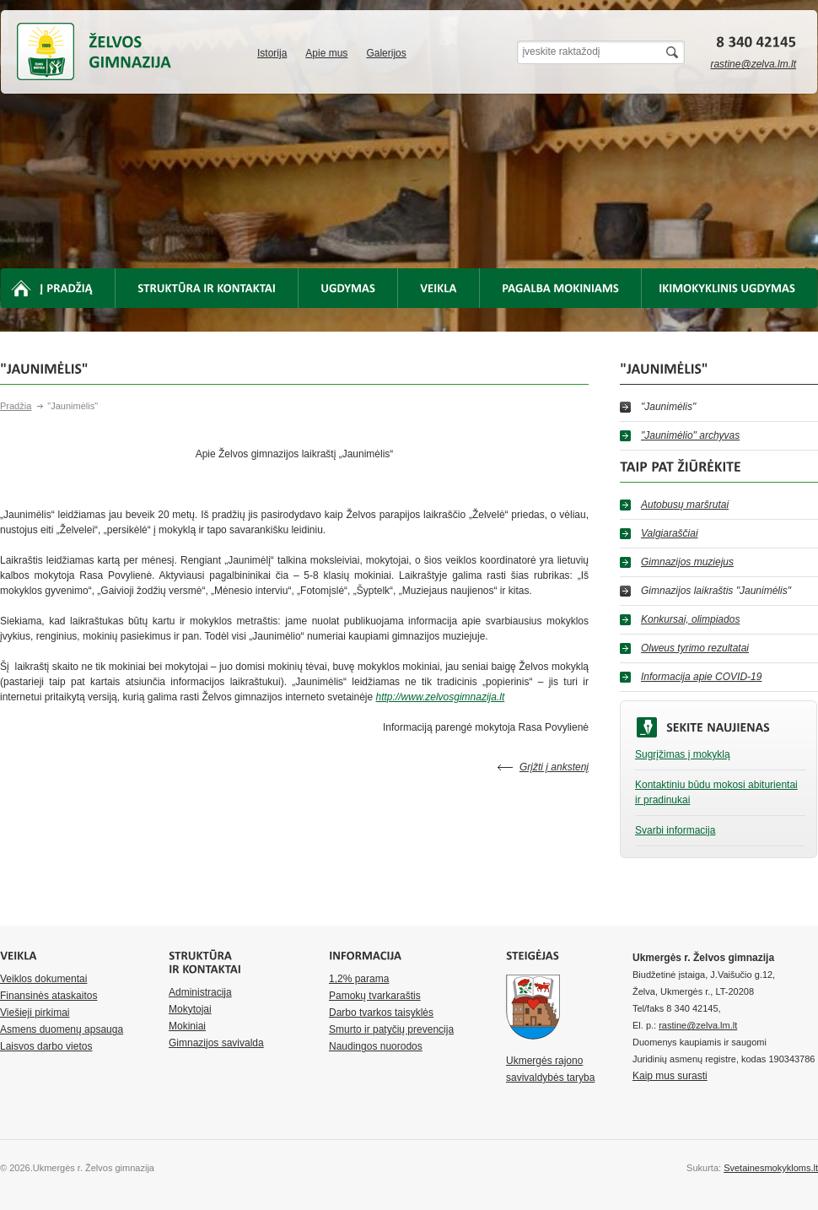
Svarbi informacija (675, 830)
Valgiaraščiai (669, 533)
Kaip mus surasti (670, 1076)
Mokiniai (187, 1026)
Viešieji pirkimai (34, 1012)
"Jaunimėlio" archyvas (690, 435)
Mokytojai (190, 1009)
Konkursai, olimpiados (690, 619)
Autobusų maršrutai (685, 504)
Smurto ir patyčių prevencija (391, 1029)
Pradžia (15, 406)
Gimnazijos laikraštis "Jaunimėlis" (716, 591)
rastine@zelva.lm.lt (753, 64)
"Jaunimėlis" (668, 407)
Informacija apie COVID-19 (701, 677)
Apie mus (326, 53)
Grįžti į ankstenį (554, 767)
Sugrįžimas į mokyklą (682, 754)
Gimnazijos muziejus (687, 562)
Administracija (200, 992)
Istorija (272, 53)
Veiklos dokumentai (43, 979)
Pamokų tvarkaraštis (375, 996)
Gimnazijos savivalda (216, 1043)
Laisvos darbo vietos (46, 1046)
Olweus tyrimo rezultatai (695, 648)
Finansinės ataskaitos (48, 996)
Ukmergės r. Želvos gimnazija (45, 51)
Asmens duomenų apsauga (61, 1029)
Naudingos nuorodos (375, 1046)
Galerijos (386, 53)
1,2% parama (359, 979)
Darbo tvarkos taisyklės (381, 1012)
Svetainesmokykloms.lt (771, 1168)
